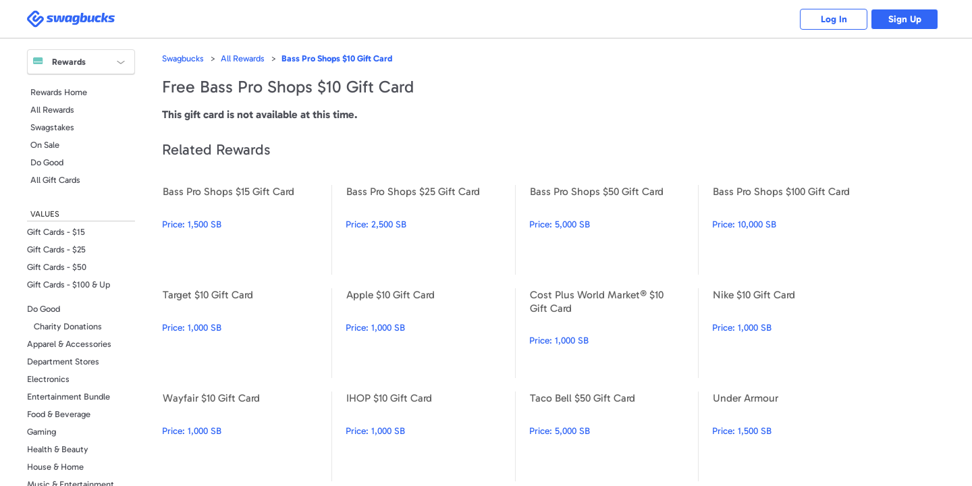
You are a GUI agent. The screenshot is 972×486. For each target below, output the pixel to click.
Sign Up (904, 19)
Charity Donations (68, 326)
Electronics (48, 379)
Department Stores (63, 361)
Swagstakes (52, 127)
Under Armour (797, 436)
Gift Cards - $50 (56, 267)
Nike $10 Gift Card (797, 333)
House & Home (55, 467)
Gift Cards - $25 (56, 249)
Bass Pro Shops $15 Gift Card (246, 230)
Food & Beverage (58, 414)
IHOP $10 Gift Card (430, 436)
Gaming (41, 432)
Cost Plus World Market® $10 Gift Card (614, 333)
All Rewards (52, 110)
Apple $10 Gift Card (430, 333)
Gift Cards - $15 (56, 232)
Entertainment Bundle (68, 397)
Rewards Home (58, 92)
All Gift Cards (55, 180)
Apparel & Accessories (69, 344)
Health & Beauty (57, 449)
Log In (834, 19)
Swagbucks (183, 58)
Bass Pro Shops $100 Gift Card (797, 230)
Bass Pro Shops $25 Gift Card (430, 230)
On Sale (44, 145)
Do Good (46, 162)
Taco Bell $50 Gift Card (614, 436)
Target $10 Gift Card (246, 333)
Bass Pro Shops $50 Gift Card (614, 230)
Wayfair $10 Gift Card (246, 436)
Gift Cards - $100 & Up (68, 284)
